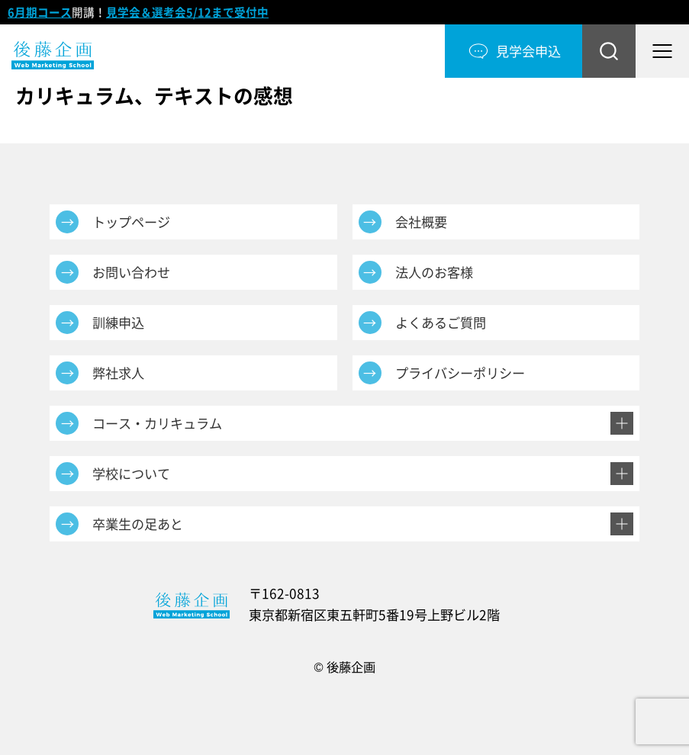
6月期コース (40, 12)
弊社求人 (118, 373)
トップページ (131, 222)
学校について (131, 474)
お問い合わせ (131, 272)
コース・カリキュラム (157, 423)
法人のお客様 (434, 272)
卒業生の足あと (137, 524)
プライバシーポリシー (460, 373)
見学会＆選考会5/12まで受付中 (187, 12)
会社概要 (421, 222)
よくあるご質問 (440, 323)
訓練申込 (118, 323)
